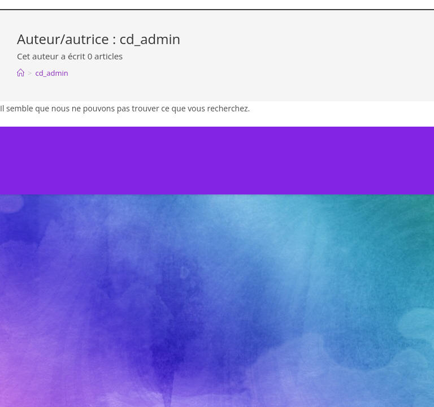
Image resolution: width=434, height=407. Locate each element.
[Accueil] (20, 73)
